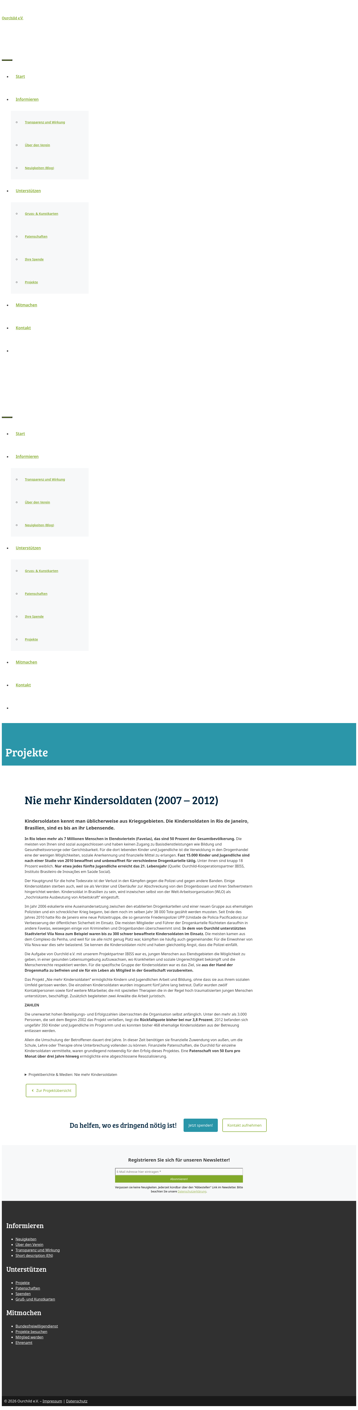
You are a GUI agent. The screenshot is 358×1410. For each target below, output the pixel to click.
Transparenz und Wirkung (45, 124)
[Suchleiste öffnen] (6, 46)
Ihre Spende (34, 261)
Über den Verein (37, 147)
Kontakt (23, 330)
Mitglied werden (29, 1339)
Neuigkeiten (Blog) (39, 170)
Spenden (23, 1295)
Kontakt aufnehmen (244, 1127)
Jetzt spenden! (201, 1127)
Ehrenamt (24, 1344)
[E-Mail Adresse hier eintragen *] (179, 1173)
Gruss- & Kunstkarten (41, 215)
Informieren (29, 101)
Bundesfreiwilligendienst (37, 1328)
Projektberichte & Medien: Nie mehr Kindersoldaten (73, 1076)
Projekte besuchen (31, 1333)
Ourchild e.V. (12, 18)
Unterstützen (31, 192)
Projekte (31, 284)
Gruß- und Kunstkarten (35, 1301)
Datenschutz (76, 1403)
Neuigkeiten (26, 1241)
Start (20, 78)
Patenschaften (36, 238)
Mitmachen (26, 307)
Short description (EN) (34, 1257)
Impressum (52, 1403)
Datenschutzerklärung (192, 1193)
